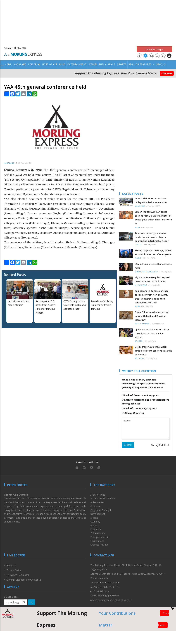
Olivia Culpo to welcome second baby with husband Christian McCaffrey (152, 316)
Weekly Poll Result (160, 445)
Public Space (107, 64)
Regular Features (141, 64)
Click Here (166, 73)
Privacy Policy (13, 570)
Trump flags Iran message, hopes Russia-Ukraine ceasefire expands (153, 252)
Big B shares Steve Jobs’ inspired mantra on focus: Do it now (152, 279)
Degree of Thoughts (101, 510)
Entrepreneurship (99, 537)
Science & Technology (146, 272)
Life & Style (141, 285)
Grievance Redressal (17, 574)
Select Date (11, 596)
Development (97, 513)
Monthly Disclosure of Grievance (23, 579)
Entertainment (77, 64)
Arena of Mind (97, 494)
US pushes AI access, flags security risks (153, 265)
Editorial (34, 64)
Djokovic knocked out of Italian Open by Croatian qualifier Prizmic (152, 333)
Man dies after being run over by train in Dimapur (102, 305)
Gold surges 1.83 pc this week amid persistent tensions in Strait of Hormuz (153, 350)
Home (8, 64)
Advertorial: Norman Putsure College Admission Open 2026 (150, 200)
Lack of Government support (140, 395)
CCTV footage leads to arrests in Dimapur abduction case (74, 305)
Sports (121, 64)
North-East (49, 64)
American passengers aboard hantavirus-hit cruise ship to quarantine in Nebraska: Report (152, 237)
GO (31, 602)
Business (139, 358)
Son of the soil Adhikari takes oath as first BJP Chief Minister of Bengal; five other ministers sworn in (153, 217)
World (93, 64)
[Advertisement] (88, 22)
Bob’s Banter (97, 502)
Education (95, 529)
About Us (11, 565)
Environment (97, 540)
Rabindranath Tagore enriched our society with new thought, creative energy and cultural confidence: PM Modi (152, 296)
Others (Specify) (133, 412)
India (62, 64)
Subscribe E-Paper (154, 49)
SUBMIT (128, 444)
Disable (94, 517)
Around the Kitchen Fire (102, 498)
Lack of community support (139, 408)
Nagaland (20, 64)
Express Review (99, 544)
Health (138, 245)
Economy (95, 521)
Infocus (161, 64)
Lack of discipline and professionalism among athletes (145, 401)
